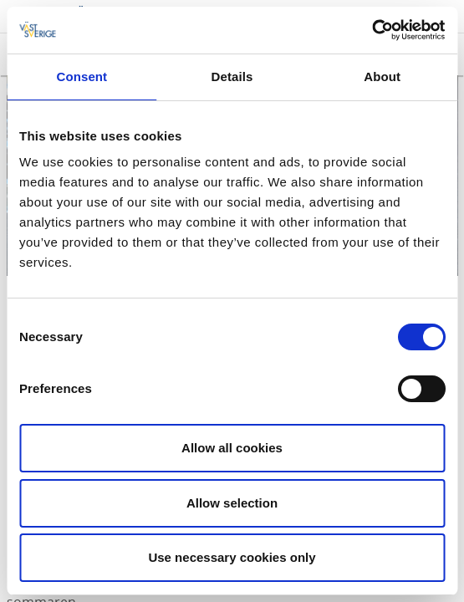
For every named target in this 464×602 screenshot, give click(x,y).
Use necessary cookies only (231, 557)
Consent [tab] (81, 76)
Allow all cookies (232, 448)
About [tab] (382, 76)
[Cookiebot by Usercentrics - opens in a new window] (371, 30)
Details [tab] (232, 76)
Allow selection (232, 503)
